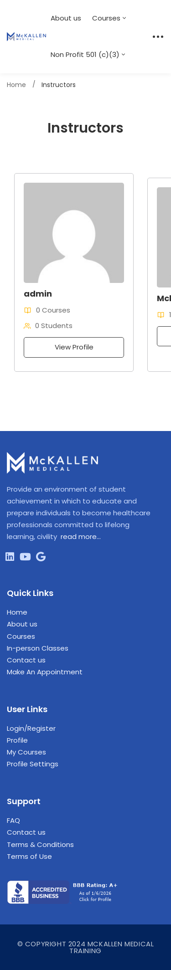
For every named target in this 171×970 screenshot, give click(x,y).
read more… (81, 536)
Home (16, 84)
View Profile (74, 347)
